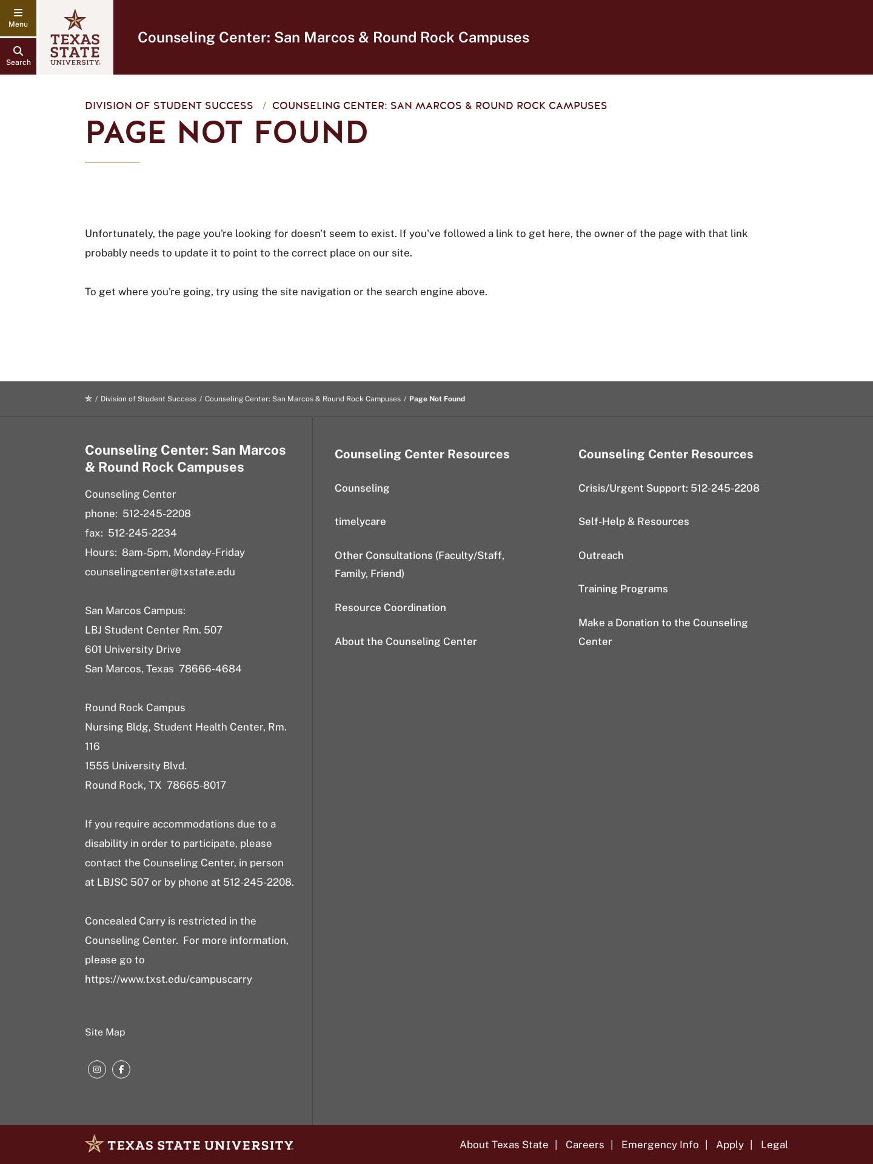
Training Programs (623, 589)
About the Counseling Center (406, 641)
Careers (585, 1145)
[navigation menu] (18, 18)
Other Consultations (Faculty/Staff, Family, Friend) (419, 564)
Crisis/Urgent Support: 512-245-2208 (669, 488)
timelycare (360, 521)
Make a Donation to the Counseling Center (663, 632)
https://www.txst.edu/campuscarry (168, 979)
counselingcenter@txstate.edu (160, 572)
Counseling (362, 488)
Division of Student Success (169, 106)
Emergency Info (660, 1145)
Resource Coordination (390, 607)
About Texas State (504, 1145)
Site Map (105, 1032)
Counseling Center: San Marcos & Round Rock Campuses (333, 36)
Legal (774, 1145)
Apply (730, 1145)
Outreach (601, 555)
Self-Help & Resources (633, 521)
